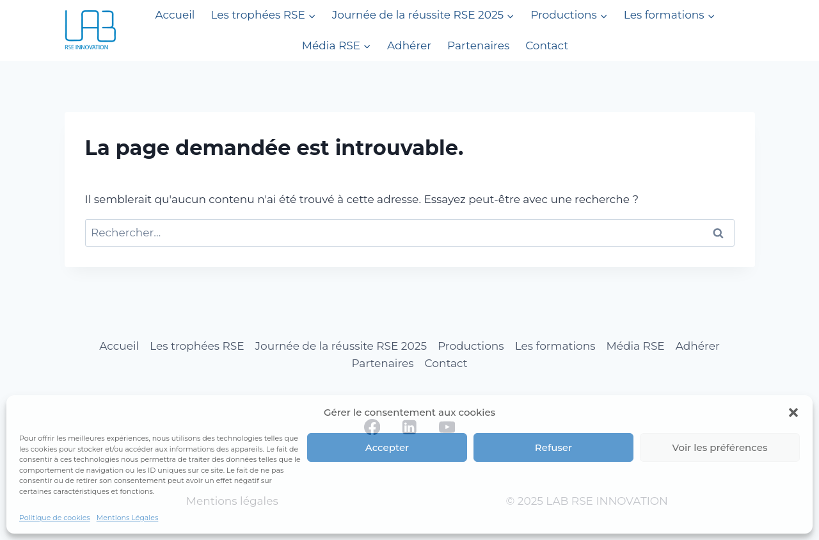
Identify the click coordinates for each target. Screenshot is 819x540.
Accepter (387, 447)
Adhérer (409, 45)
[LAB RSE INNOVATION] (90, 30)
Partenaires (478, 45)
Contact (546, 45)
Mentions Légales (128, 517)
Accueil (175, 14)
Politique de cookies (54, 517)
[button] (793, 412)
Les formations (555, 346)
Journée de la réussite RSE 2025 (341, 346)
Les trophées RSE (197, 346)
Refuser (553, 447)
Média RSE (636, 346)
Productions (471, 346)
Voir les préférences (720, 447)
